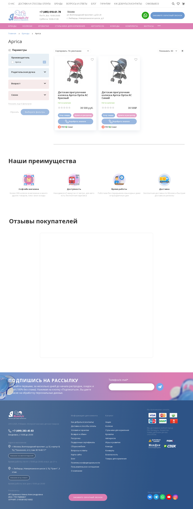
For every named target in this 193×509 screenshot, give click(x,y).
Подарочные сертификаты (83, 442)
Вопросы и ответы (76, 3)
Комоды (115, 26)
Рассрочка (75, 438)
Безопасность (111, 454)
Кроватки (43, 26)
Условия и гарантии (80, 430)
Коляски (27, 26)
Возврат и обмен (78, 434)
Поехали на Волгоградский (21, 455)
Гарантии (105, 3)
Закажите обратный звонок (88, 497)
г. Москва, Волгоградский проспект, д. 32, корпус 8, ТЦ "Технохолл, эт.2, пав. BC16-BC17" (34, 448)
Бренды (58, 3)
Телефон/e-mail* (118, 380)
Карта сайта (76, 454)
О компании (76, 471)
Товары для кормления (116, 458)
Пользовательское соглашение (85, 467)
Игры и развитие (112, 442)
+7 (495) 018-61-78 (50, 12)
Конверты (109, 450)
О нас (11, 3)
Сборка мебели (78, 446)
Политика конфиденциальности (85, 462)
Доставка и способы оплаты (34, 3)
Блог (93, 3)
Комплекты (132, 26)
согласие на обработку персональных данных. (35, 392)
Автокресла (97, 26)
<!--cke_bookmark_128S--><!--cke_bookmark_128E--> (96, 295)
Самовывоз (152, 3)
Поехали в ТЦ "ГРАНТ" (19, 477)
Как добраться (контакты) (128, 3)
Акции (108, 422)
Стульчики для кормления (70, 26)
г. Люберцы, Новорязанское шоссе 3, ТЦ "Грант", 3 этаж (34, 470)
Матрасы (149, 26)
